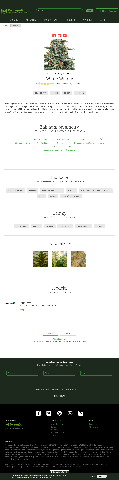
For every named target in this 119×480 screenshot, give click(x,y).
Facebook (54, 36)
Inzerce (54, 427)
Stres (41, 196)
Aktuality (31, 20)
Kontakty (54, 430)
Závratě (99, 226)
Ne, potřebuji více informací (42, 477)
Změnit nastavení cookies (59, 472)
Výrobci (87, 20)
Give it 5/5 (50, 83)
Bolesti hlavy (21, 226)
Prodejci (70, 20)
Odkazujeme (93, 427)
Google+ (59, 413)
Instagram (81, 413)
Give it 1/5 (39, 83)
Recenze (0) (68, 333)
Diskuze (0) (50, 333)
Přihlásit (103, 11)
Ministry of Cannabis (64, 73)
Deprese (32, 190)
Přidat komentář (59, 339)
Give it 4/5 (48, 83)
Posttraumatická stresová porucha (96, 190)
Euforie (36, 226)
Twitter (59, 36)
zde (31, 477)
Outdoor (80, 93)
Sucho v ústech (84, 226)
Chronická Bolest (15, 190)
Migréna (71, 190)
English (89, 11)
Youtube (70, 413)
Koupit (22, 310)
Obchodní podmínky (58, 432)
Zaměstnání (55, 435)
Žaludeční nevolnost (71, 196)
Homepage (93, 424)
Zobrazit (6, 25)
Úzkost (53, 196)
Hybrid (55, 93)
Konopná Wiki (51, 20)
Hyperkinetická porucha (52, 190)
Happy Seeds (25, 303)
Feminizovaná (40, 93)
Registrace (113, 11)
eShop (103, 20)
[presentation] (59, 383)
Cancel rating (36, 84)
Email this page (65, 36)
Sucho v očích (65, 226)
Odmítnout (101, 476)
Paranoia (49, 226)
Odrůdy (14, 20)
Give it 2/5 (42, 83)
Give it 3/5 (45, 83)
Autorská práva (57, 424)
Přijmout (92, 476)
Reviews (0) (16, 25)
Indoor (67, 93)
